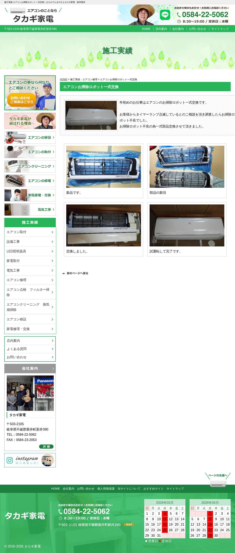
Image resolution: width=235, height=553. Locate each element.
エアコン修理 (16, 280)
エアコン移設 (16, 319)
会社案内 (178, 28)
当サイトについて (129, 488)
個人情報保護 (106, 488)
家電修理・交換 (18, 329)
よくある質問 (17, 349)
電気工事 (13, 270)
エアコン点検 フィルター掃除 (28, 292)
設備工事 (13, 241)
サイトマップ (220, 28)
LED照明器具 (16, 251)
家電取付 (13, 260)
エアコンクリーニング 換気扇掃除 (28, 307)
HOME (146, 28)
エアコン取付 (16, 232)
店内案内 (161, 28)
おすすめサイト (153, 488)
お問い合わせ (197, 28)
